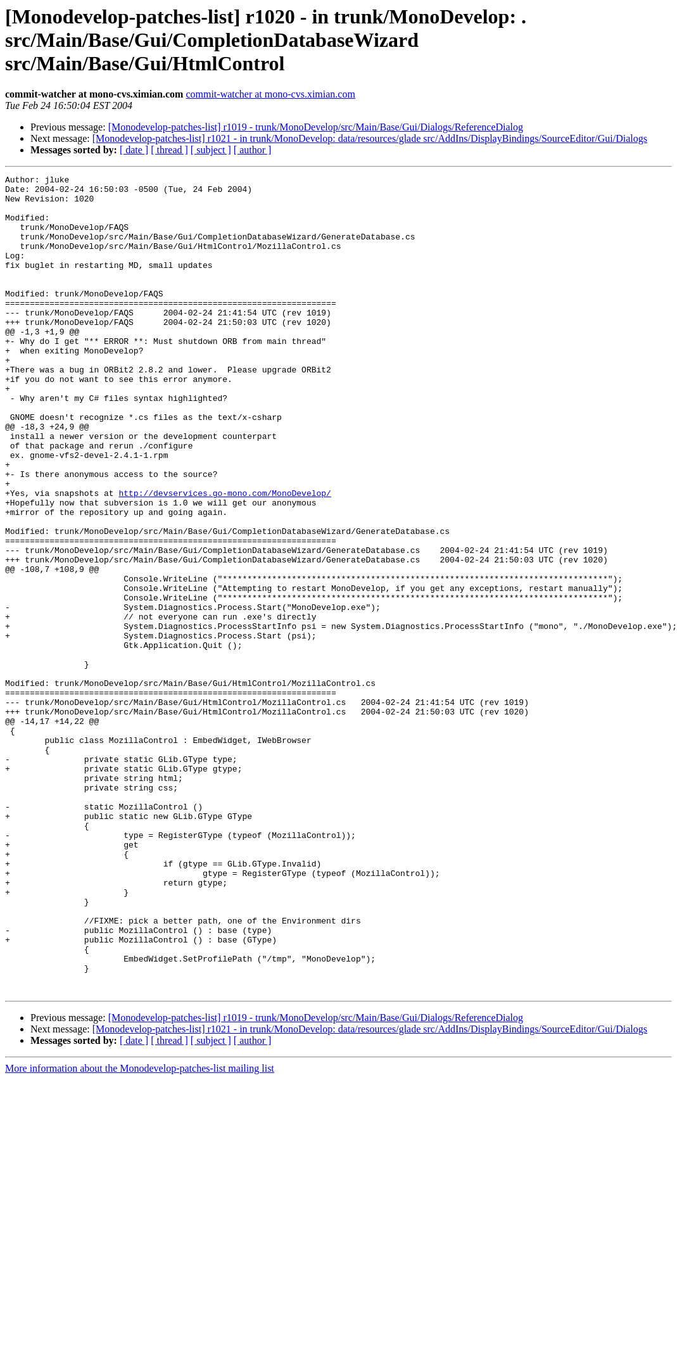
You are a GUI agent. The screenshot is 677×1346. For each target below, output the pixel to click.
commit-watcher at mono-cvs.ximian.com (270, 94)
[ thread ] (169, 149)
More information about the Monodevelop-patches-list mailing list (139, 1231)
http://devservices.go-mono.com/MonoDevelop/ (224, 557)
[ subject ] (211, 149)
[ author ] (253, 149)
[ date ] (134, 149)
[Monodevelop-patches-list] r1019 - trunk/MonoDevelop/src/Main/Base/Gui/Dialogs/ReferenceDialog (315, 127)
